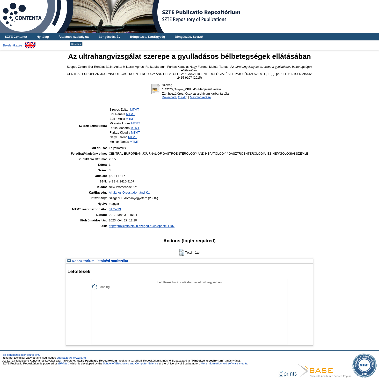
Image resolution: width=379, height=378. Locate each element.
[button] (181, 252)
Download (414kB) (174, 97)
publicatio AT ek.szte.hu (71, 357)
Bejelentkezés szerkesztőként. (21, 354)
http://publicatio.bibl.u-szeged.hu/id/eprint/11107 (142, 226)
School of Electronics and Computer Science (130, 363)
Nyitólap (43, 36)
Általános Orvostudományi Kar (130, 192)
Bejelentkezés (12, 45)
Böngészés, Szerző (189, 36)
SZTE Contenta (16, 36)
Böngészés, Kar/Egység (147, 36)
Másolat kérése (200, 97)
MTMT (134, 109)
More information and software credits (224, 363)
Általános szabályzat (73, 36)
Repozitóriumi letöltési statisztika (97, 261)
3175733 (115, 209)
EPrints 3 (64, 363)
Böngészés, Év (109, 36)
